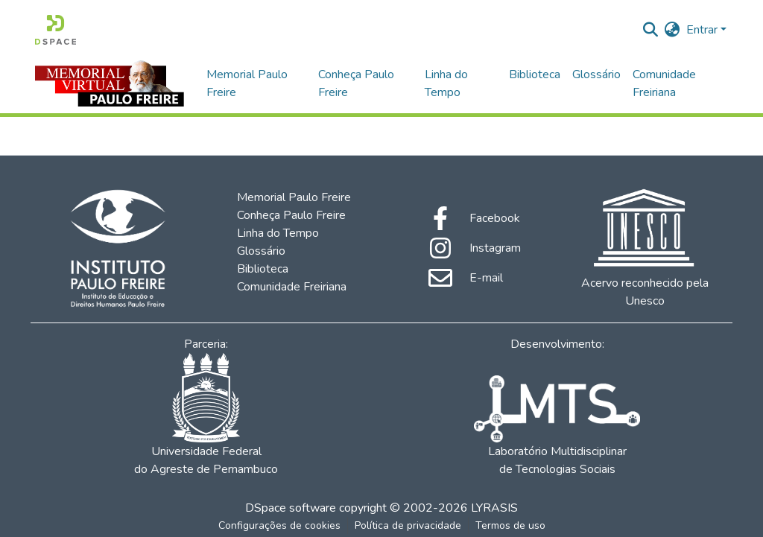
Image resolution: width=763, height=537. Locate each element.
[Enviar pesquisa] (651, 30)
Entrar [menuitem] (702, 30)
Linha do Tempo (446, 83)
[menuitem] (672, 30)
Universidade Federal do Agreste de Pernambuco (206, 415)
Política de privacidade (408, 525)
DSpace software (290, 508)
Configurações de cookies (279, 525)
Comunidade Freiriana (664, 83)
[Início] (55, 30)
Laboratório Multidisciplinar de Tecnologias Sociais (556, 426)
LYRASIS (494, 508)
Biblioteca (534, 74)
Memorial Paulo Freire (247, 83)
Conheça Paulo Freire (356, 83)
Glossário (596, 74)
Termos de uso (510, 525)
